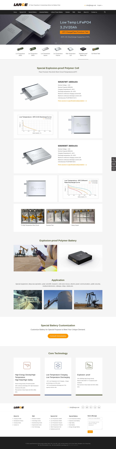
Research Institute (36, 418)
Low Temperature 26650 (56, 420)
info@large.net (91, 5)
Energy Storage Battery (74, 427)
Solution (67, 12)
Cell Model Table (95, 53)
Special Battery (33, 12)
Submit (90, 431)
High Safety (71, 422)
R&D (74, 12)
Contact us (94, 12)
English (99, 5)
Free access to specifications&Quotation (72, 101)
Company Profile (17, 418)
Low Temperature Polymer (57, 424)
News (79, 12)
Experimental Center (37, 424)
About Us (86, 12)
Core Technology (36, 427)
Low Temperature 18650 (56, 418)
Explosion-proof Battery (74, 420)
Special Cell (23, 12)
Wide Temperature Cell (56, 427)
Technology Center (36, 420)
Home (15, 12)
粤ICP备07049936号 (73, 445)
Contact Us (16, 424)
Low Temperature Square (56, 422)
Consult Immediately (58, 336)
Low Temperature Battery (75, 418)
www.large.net (64, 445)
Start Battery (72, 424)
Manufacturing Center (37, 422)
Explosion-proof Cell (55, 429)
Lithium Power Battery (57, 12)
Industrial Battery (43, 12)
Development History (18, 420)
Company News (17, 422)
